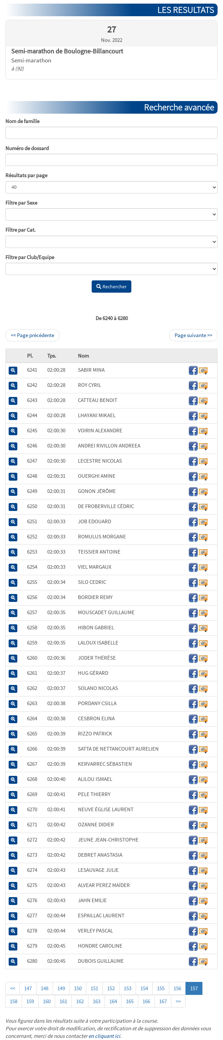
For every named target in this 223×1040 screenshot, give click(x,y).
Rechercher (111, 286)
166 (146, 1001)
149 (61, 988)
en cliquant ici (104, 1035)
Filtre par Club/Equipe (29, 257)
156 (177, 988)
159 (30, 1001)
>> (178, 1001)
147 (28, 988)
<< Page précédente (32, 335)
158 (13, 1001)
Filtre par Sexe (21, 202)
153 (127, 988)
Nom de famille (22, 121)
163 (96, 1001)
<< (12, 988)
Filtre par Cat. (20, 229)
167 (163, 1001)
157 (194, 988)
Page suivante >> (193, 335)
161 (63, 1001)
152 (111, 988)
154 (144, 988)
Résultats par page (26, 175)
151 (94, 988)
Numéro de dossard (27, 148)
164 (113, 1001)
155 (161, 988)
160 (47, 1001)
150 (78, 988)
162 (80, 1001)
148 (44, 988)
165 (130, 1001)
